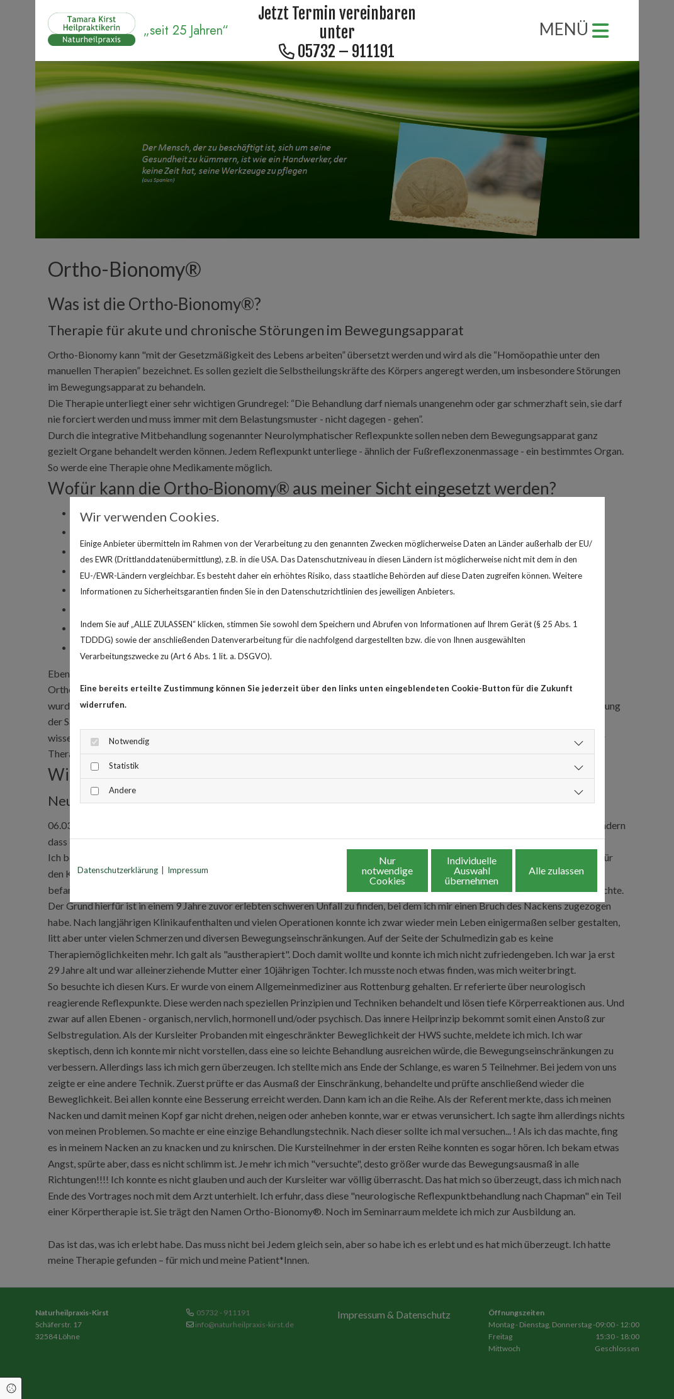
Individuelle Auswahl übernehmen (419, 870)
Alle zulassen (538, 870)
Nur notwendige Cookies (300, 870)
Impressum (187, 870)
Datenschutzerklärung (117, 870)
